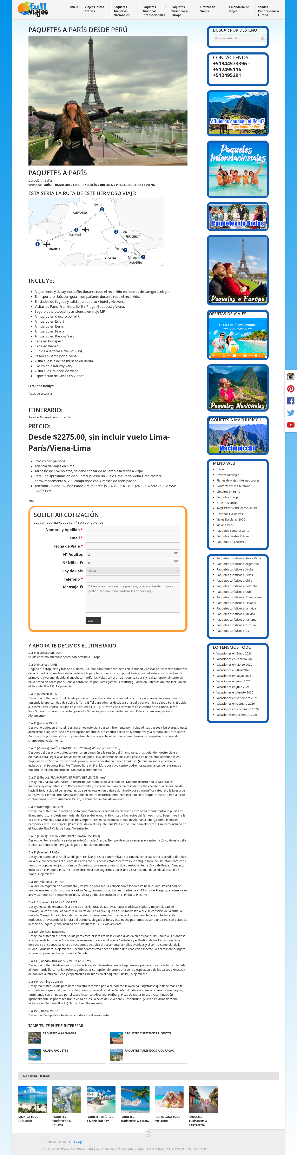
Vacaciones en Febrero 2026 (235, 659)
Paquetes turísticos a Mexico (236, 614)
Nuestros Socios (227, 503)
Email (76, 538)
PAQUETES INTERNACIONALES (237, 508)
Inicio (74, 7)
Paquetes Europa (228, 497)
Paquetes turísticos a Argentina (238, 564)
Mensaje (73, 587)
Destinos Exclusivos (230, 514)
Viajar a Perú (225, 525)
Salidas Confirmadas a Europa (268, 11)
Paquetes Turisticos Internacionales (154, 11)
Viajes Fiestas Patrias (94, 9)
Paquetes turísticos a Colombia (237, 586)
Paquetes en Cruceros (231, 542)
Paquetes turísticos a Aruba (235, 569)
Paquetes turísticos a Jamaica (236, 608)
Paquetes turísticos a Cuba (234, 592)
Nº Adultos (73, 554)
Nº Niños (72, 563)
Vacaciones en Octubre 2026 (236, 703)
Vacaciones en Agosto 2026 (235, 692)
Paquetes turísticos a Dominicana (239, 597)
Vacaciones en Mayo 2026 (234, 676)
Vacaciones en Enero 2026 (234, 653)
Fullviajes (76, 1142)
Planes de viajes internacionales (238, 480)
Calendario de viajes (239, 9)
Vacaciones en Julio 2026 (233, 687)
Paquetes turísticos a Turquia (236, 625)
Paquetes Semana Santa (233, 531)
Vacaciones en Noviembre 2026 (238, 709)
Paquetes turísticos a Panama (237, 619)
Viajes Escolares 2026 (231, 519)
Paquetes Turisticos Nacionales (122, 11)
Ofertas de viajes (228, 475)
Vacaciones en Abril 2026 (233, 670)
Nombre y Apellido (64, 530)
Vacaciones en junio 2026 (234, 681)
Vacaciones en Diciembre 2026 (237, 715)
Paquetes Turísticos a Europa (179, 11)
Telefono (73, 579)
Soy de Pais (72, 571)
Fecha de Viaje (68, 546)
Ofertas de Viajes (207, 9)
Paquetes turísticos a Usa (234, 631)
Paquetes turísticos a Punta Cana (239, 558)
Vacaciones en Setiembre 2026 (237, 698)
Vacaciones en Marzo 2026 (234, 664)
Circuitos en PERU (228, 491)
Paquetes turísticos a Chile (234, 580)
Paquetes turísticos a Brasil (235, 575)
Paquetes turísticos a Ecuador (237, 603)
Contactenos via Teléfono (234, 486)
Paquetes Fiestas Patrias (233, 536)
